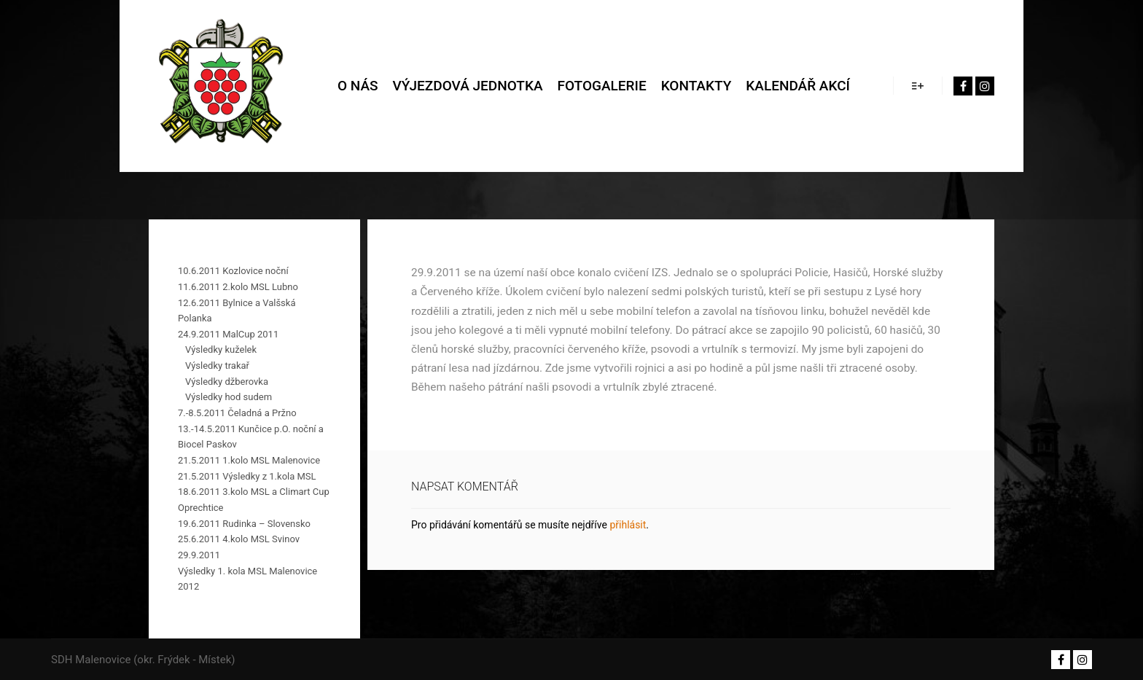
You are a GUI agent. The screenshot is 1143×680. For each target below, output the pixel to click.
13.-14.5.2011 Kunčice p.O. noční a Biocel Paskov (251, 436)
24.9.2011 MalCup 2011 (228, 334)
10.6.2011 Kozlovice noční (233, 270)
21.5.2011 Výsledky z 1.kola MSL (247, 476)
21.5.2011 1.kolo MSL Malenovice (249, 460)
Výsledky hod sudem (228, 396)
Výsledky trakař (217, 365)
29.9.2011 (199, 555)
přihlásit (627, 525)
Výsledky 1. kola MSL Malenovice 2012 (247, 579)
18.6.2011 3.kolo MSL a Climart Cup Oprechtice (253, 499)
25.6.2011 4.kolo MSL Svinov (239, 539)
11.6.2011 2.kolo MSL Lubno (238, 286)
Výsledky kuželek (221, 349)
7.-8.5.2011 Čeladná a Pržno (237, 412)
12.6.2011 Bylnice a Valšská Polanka (237, 310)
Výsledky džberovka (226, 381)
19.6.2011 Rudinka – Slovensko (244, 523)
